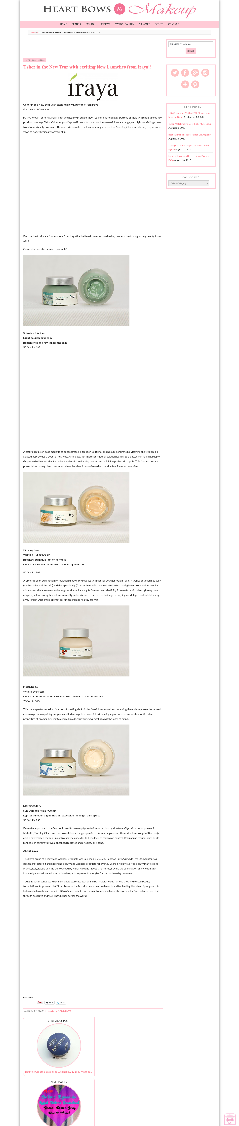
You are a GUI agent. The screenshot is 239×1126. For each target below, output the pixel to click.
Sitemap (212, 1119)
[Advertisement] (93, 46)
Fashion (90, 24)
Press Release (37, 60)
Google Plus (195, 73)
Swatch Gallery (124, 24)
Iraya (39, 32)
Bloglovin (185, 84)
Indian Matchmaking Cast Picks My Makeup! (190, 124)
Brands (76, 24)
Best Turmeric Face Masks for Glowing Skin (189, 134)
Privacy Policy (201, 1119)
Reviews (105, 24)
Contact (173, 24)
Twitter (175, 73)
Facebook (185, 73)
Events (159, 24)
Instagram (205, 73)
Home (63, 24)
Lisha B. (49, 1011)
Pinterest (195, 84)
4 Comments (63, 1011)
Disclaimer (189, 1119)
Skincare (144, 24)
